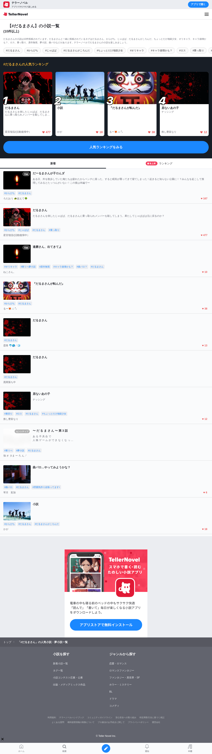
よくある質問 (58, 722)
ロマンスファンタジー (121, 670)
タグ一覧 (58, 670)
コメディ (114, 705)
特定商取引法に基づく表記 (152, 717)
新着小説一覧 (60, 663)
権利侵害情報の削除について (80, 722)
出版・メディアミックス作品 (69, 684)
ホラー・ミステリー (120, 684)
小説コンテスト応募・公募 (68, 677)
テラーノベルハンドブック (71, 717)
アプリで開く (198, 4)
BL (110, 691)
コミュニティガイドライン (99, 717)
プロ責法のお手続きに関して (111, 722)
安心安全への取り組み (126, 717)
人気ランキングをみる (106, 147)
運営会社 (156, 722)
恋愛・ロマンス (118, 663)
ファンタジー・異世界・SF (124, 677)
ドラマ (113, 698)
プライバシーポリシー (138, 722)
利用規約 (52, 717)
